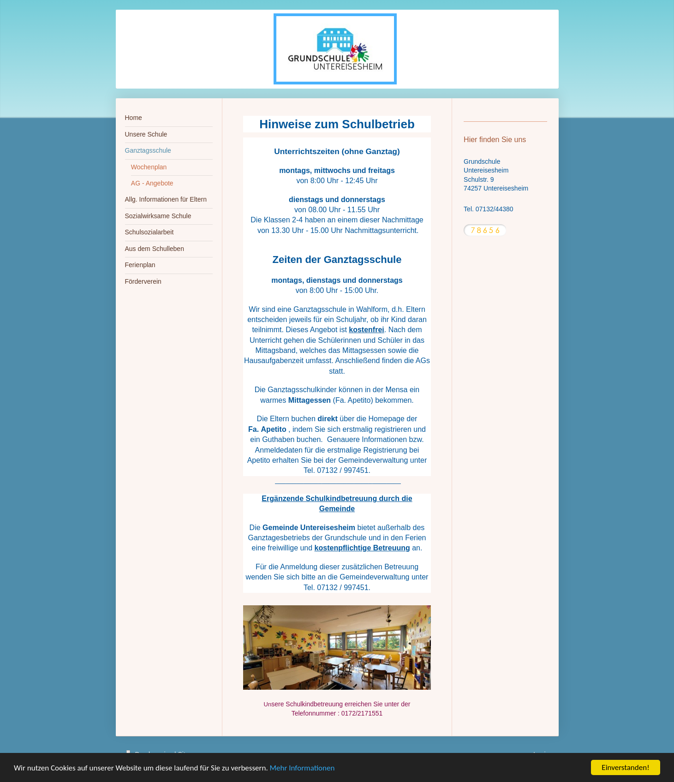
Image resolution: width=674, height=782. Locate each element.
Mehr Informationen (302, 768)
